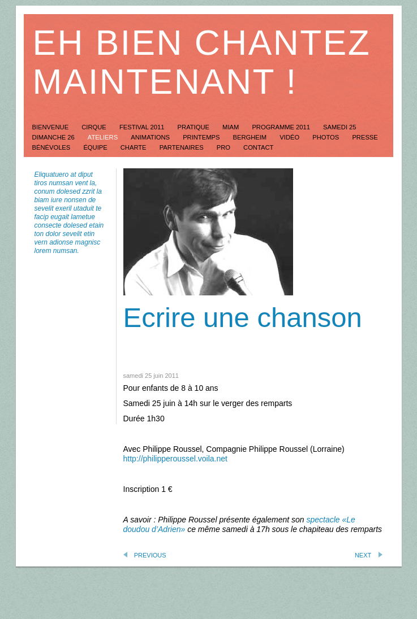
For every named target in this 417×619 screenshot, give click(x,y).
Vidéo (290, 137)
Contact (258, 147)
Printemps (202, 137)
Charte (134, 147)
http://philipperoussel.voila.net (175, 458)
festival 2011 (142, 127)
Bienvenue (51, 127)
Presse (364, 137)
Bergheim (251, 137)
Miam (231, 127)
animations (151, 137)
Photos (326, 137)
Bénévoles (52, 147)
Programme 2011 (282, 127)
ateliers (103, 137)
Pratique (194, 127)
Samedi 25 (339, 127)
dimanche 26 (54, 137)
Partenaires (182, 147)
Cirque (94, 127)
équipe (96, 147)
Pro (224, 147)
